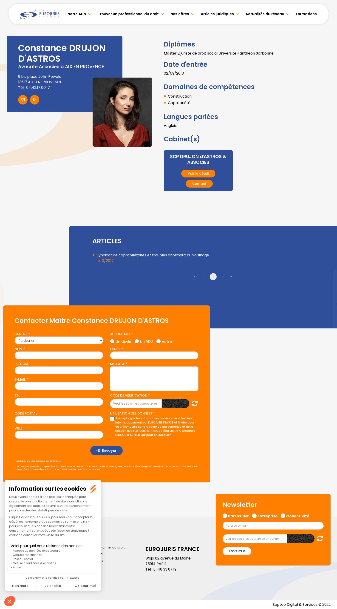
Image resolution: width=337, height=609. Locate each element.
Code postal (26, 413)
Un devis (123, 341)
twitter (327, 286)
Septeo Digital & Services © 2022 (301, 604)
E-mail (20, 379)
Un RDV (146, 341)
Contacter (23, 99)
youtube (327, 304)
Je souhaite (120, 333)
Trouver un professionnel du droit (128, 14)
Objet (115, 348)
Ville (18, 428)
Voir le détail (198, 173)
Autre (167, 341)
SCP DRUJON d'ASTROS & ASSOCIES (198, 159)
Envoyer (109, 450)
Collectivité (297, 515)
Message (117, 363)
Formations (306, 14)
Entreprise (268, 515)
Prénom (21, 363)
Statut (21, 333)
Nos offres (179, 14)
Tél (17, 395)
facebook (327, 277)
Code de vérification (128, 395)
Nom (19, 348)
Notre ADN (77, 14)
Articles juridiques (217, 14)
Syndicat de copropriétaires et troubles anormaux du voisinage (153, 255)
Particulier (238, 515)
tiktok (327, 332)
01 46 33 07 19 (165, 569)
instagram (327, 313)
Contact (199, 183)
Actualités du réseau (265, 14)
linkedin (327, 295)
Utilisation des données (131, 413)
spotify (327, 323)
